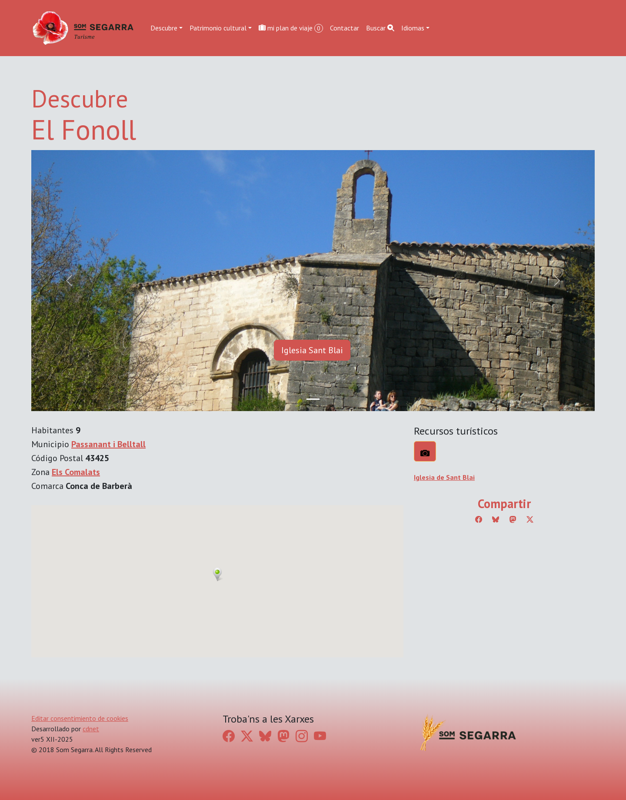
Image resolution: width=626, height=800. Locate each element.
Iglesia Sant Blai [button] (312, 350)
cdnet (91, 728)
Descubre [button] (163, 27)
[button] (217, 574)
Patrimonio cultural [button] (218, 27)
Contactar (344, 27)
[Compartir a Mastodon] (512, 519)
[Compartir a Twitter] (529, 519)
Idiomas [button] (412, 27)
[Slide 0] (313, 399)
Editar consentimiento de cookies (79, 718)
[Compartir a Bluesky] (495, 519)
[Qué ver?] (425, 451)
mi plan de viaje (291, 28)
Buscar (380, 27)
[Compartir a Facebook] (478, 519)
